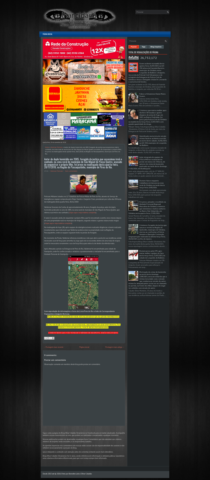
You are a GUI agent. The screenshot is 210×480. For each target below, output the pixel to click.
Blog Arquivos (156, 47)
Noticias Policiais (57, 147)
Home (47, 147)
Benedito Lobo (74, 474)
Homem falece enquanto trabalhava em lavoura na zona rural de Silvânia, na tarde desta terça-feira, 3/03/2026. (152, 184)
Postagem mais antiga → (114, 347)
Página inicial (47, 34)
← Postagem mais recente (53, 347)
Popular (134, 47)
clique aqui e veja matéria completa (82, 212)
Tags (143, 47)
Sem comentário (71, 171)
